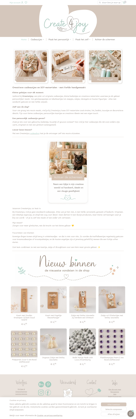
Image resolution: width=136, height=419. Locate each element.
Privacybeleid (115, 399)
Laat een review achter (20, 401)
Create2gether (21, 392)
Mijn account (16, 2)
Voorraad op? (21, 399)
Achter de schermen (105, 39)
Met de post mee (115, 389)
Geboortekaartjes (21, 403)
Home (24, 39)
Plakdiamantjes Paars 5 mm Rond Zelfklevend (112, 358)
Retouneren (115, 392)
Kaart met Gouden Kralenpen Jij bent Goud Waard (24, 317)
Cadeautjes (37, 39)
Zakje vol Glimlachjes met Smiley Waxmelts (112, 316)
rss (79, 415)
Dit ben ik (21, 389)
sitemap (75, 415)
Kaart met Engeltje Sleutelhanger (53, 316)
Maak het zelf (83, 39)
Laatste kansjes (21, 394)
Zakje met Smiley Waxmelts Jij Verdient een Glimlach (82, 316)
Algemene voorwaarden (114, 401)
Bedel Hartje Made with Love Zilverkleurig (83, 358)
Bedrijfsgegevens (114, 397)
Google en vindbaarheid (115, 404)
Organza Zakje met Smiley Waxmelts (53, 358)
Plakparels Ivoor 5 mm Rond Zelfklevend (24, 361)
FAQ (114, 394)
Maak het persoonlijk (59, 39)
